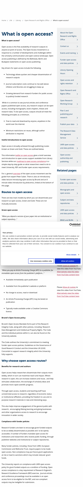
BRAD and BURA (66, 221)
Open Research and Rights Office (37, 20)
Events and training (68, 53)
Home (4, 20)
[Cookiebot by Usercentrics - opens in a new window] (71, 224)
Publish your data (67, 124)
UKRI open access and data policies (67, 147)
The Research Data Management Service (67, 135)
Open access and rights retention (67, 82)
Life (10, 20)
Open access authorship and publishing (66, 158)
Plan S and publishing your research (66, 114)
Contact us (64, 46)
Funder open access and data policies (68, 62)
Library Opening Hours (66, 72)
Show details (71, 255)
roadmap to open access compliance (31, 161)
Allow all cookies (67, 261)
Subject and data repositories (67, 202)
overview (16, 173)
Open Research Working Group (66, 102)
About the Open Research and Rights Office (68, 36)
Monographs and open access (67, 192)
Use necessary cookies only (41, 261)
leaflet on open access (24, 155)
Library (18, 20)
